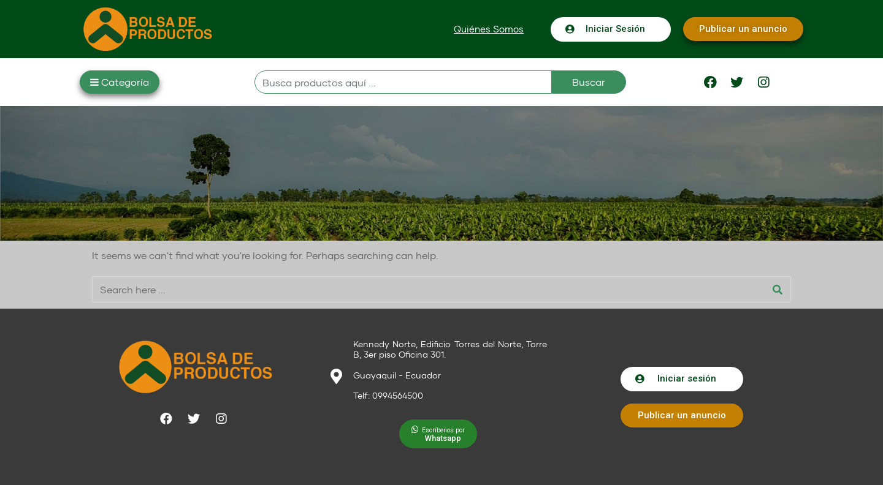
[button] (488, 29)
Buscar (588, 82)
